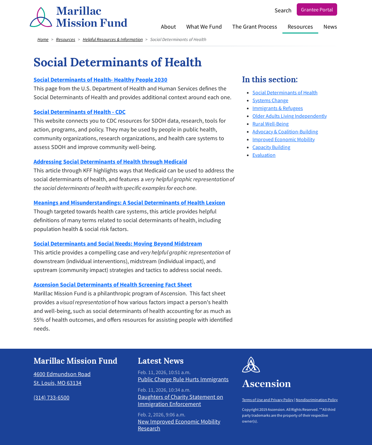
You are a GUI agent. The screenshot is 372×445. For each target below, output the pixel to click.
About (168, 26)
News (330, 26)
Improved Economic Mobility (283, 139)
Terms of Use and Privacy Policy (267, 399)
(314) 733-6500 (51, 397)
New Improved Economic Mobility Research (179, 425)
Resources (300, 26)
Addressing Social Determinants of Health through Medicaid (110, 161)
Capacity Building (271, 147)
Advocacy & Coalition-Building (285, 131)
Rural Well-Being (270, 123)
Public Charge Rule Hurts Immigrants (183, 379)
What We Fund (204, 26)
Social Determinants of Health (285, 92)
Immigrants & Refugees (277, 108)
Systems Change (270, 100)
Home (43, 39)
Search (283, 10)
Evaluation (264, 155)
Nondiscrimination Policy (317, 399)
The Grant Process (254, 26)
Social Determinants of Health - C (76, 111)
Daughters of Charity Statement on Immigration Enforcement (180, 400)
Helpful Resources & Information (113, 39)
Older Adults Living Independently (289, 116)
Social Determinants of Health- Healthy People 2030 (100, 79)
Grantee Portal (317, 9)
